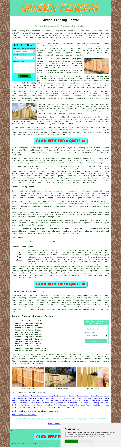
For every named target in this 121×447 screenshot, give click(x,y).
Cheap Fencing (83, 396)
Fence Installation (66, 398)
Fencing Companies (82, 400)
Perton (84, 167)
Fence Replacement (39, 396)
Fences (14, 400)
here (57, 309)
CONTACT (96, 15)
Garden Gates (17, 405)
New (18, 431)
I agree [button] (67, 441)
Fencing (72, 396)
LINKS (84, 15)
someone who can (48, 262)
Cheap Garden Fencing (58, 396)
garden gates (83, 266)
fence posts (49, 259)
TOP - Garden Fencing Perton (24, 415)
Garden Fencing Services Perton (32, 316)
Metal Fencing (52, 400)
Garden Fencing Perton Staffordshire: (28, 31)
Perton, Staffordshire (33, 363)
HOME (79, 15)
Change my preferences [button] (86, 441)
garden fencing (96, 309)
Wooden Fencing (49, 403)
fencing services (19, 273)
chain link (59, 268)
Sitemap (13, 431)
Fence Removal (23, 396)
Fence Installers (101, 398)
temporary (36, 250)
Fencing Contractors (26, 431)
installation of (54, 252)
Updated (36, 431)
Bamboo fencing (18, 191)
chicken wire (86, 268)
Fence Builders (66, 400)
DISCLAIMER (104, 15)
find (19, 295)
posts (72, 264)
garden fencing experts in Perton (32, 354)
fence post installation (63, 255)
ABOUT (90, 15)
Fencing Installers (94, 405)
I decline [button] (75, 441)
